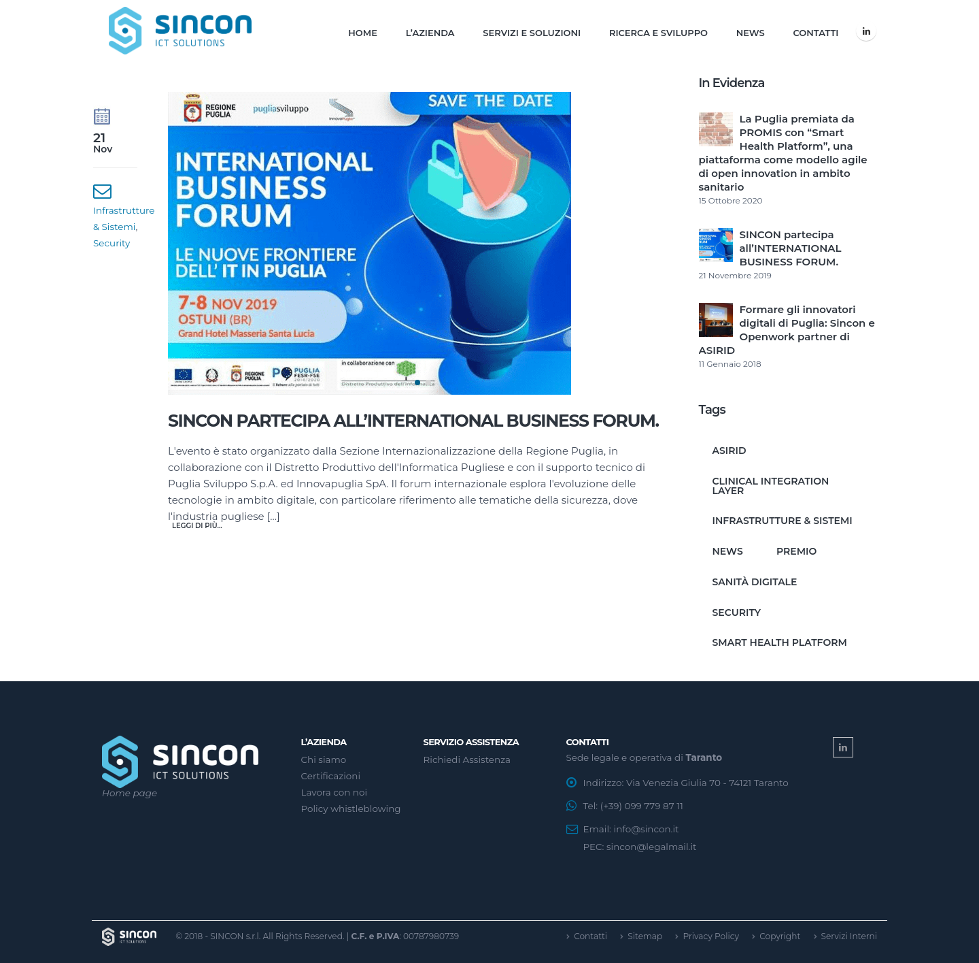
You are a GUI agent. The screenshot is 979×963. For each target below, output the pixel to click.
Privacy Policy (711, 936)
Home (362, 32)
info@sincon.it (646, 828)
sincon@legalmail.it (651, 846)
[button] (417, 382)
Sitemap (645, 936)
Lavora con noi (334, 792)
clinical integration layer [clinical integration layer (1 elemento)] (770, 486)
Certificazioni (331, 775)
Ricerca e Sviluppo (658, 32)
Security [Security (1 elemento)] (736, 612)
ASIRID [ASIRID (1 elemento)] (729, 450)
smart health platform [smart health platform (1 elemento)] (779, 642)
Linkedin (843, 747)
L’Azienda (430, 32)
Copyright (779, 936)
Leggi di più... (197, 525)
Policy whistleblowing (351, 808)
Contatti (815, 32)
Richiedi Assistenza (467, 759)
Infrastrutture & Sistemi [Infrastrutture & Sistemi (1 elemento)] (782, 521)
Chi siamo (324, 759)
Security (111, 243)
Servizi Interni (849, 936)
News (750, 32)
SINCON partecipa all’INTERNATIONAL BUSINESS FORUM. (413, 420)
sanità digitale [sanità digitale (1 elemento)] (754, 582)
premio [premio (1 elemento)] (796, 551)
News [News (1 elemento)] (727, 551)
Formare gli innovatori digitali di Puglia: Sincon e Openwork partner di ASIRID (787, 330)
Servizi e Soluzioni (532, 32)
